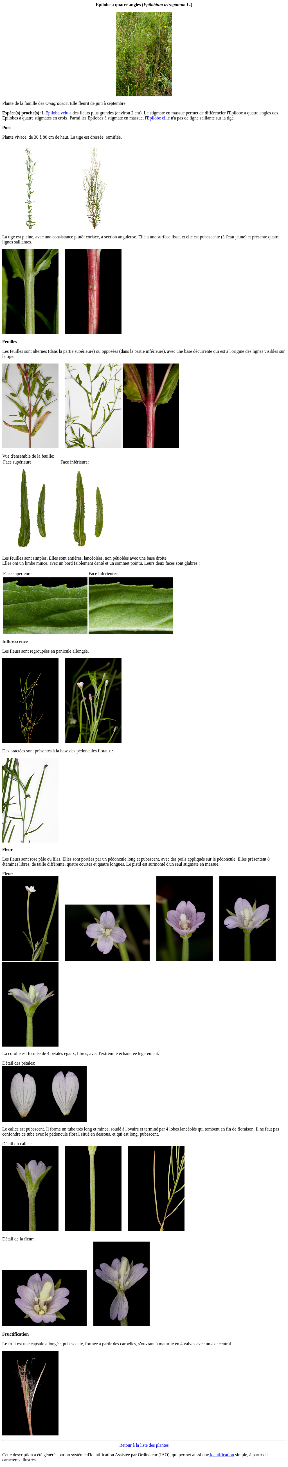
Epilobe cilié (158, 118)
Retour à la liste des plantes (144, 1445)
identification (221, 1454)
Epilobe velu (57, 112)
